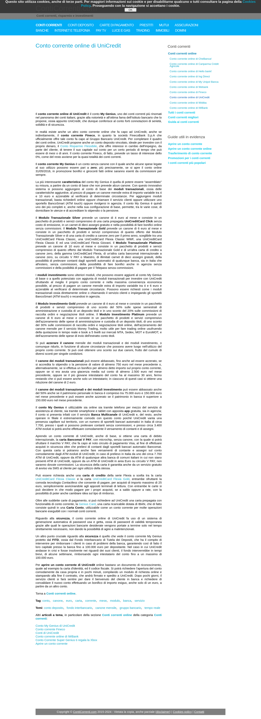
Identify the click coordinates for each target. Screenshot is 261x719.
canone (58, 600)
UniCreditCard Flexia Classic (55, 479)
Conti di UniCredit (47, 632)
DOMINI (180, 30)
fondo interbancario (79, 607)
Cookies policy (182, 711)
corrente (90, 600)
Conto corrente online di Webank (189, 87)
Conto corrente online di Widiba (188, 102)
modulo (115, 600)
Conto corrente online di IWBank (57, 636)
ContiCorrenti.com (85, 711)
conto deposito (53, 607)
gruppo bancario (130, 607)
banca (127, 600)
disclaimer (162, 711)
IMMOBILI (162, 30)
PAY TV (101, 30)
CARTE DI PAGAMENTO (116, 25)
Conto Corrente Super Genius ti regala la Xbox (66, 640)
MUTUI (164, 25)
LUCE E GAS (121, 30)
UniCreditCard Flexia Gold (111, 479)
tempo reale (152, 607)
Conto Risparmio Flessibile (78, 146)
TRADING (143, 30)
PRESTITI (146, 25)
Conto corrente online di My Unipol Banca (194, 81)
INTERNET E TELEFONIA (72, 30)
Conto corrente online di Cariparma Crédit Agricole (194, 65)
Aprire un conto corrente (52, 643)
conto (46, 600)
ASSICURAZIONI (186, 25)
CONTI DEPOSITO (81, 25)
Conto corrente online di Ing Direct (190, 76)
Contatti (199, 711)
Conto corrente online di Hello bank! (191, 71)
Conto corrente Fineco (50, 629)
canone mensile (106, 607)
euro (69, 600)
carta (78, 600)
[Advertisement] (99, 81)
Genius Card (87, 504)
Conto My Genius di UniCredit (55, 625)
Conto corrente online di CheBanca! (191, 58)
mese (103, 600)
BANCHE (42, 30)
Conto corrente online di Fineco (188, 92)
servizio (139, 600)
